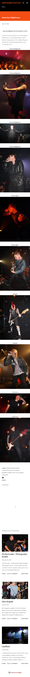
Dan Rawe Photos (11, 3)
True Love (5, 475)
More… (4, 6)
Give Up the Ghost (13, 470)
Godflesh (6, 646)
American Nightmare (12, 468)
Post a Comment (12, 573)
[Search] (23, 3)
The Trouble (20, 472)
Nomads (4, 472)
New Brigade (7, 601)
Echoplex (5, 470)
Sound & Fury (11, 472)
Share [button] (4, 480)
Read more (24, 573)
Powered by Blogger (15, 672)
